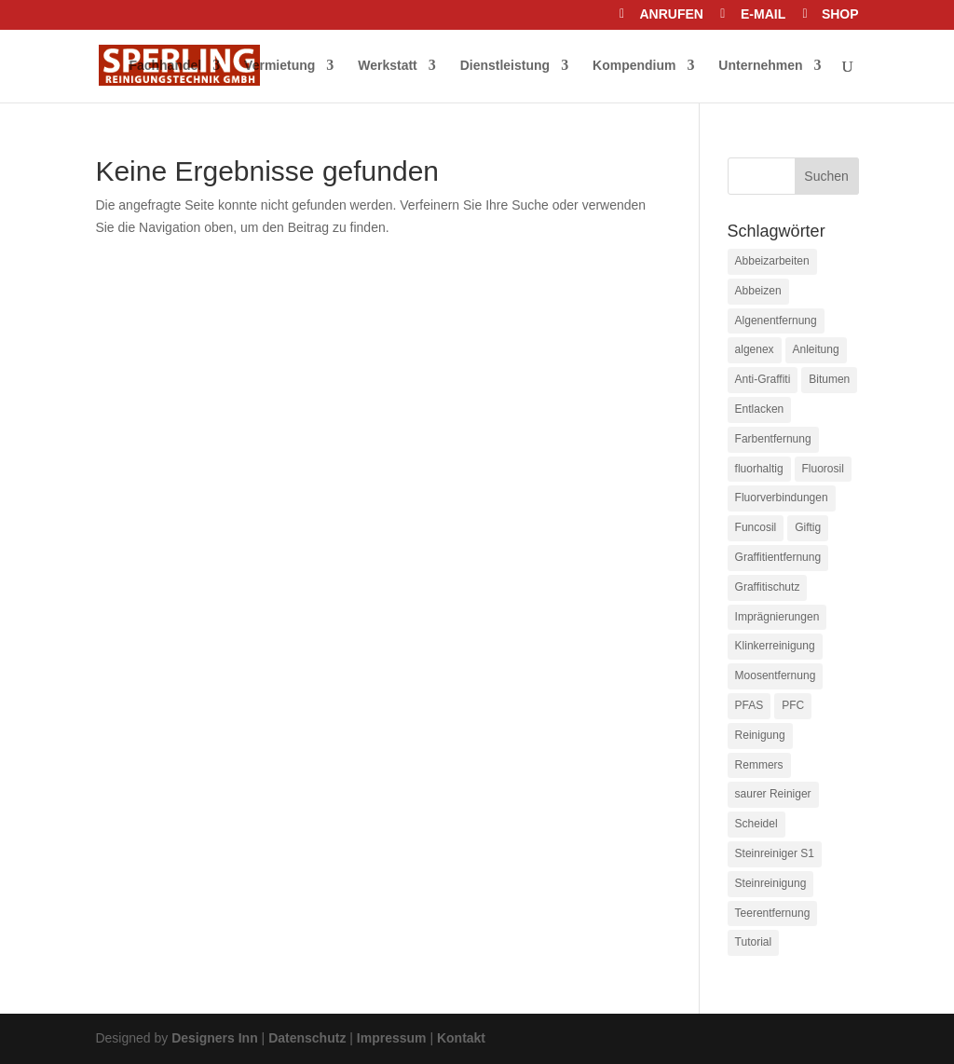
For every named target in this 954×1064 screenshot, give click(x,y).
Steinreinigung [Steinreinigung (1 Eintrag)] (771, 883)
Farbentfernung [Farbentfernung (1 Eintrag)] (773, 438)
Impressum (392, 1037)
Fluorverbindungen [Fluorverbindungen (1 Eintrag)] (781, 497)
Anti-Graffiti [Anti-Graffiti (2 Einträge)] (763, 379)
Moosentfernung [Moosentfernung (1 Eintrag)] (775, 675)
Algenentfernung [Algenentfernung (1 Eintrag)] (776, 320)
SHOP (840, 14)
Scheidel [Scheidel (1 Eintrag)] (756, 823)
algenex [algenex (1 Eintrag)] (754, 349)
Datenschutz (307, 1037)
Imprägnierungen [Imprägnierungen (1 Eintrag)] (777, 616)
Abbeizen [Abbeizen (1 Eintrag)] (758, 290)
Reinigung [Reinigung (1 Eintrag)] (760, 735)
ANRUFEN (670, 14)
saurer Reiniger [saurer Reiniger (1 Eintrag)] (773, 793)
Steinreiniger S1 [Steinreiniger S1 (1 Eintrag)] (774, 853)
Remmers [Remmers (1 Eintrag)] (759, 764)
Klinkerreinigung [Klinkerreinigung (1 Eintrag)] (775, 645)
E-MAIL (763, 14)
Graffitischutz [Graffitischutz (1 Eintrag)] (767, 586)
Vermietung (279, 66)
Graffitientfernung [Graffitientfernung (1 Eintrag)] (778, 557)
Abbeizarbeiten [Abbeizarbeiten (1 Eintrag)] (772, 260)
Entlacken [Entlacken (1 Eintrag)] (759, 409)
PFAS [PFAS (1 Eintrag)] (749, 705)
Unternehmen (760, 66)
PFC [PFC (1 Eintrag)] (793, 705)
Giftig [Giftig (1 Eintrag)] (808, 527)
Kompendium (634, 66)
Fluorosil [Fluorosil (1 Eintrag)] (823, 468)
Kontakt (461, 1037)
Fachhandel (165, 66)
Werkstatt (387, 66)
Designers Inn (214, 1037)
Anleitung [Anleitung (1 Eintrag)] (816, 349)
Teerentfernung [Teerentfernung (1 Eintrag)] (773, 913)
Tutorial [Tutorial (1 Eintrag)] (753, 941)
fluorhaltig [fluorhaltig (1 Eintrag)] (759, 468)
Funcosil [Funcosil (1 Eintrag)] (756, 527)
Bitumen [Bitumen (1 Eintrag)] (829, 379)
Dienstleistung (505, 66)
